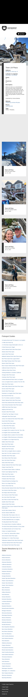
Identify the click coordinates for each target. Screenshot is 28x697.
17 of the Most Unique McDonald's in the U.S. (12, 344)
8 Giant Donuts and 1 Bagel (8, 347)
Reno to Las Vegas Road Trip (9, 483)
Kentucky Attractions (6, 599)
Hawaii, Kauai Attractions (7, 580)
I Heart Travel (5, 687)
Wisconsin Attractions (7, 675)
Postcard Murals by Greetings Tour (10, 481)
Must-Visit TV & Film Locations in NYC (11, 453)
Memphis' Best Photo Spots (8, 446)
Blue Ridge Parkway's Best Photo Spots (11, 361)
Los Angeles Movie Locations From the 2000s (12, 434)
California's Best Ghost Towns (9, 370)
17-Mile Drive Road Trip (7, 342)
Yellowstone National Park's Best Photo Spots (12, 540)
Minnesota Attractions (7, 613)
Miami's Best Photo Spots (8, 448)
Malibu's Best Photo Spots (8, 441)
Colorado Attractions (6, 566)
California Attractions (6, 564)
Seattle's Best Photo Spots (8, 501)
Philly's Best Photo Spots (7, 474)
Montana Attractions (6, 620)
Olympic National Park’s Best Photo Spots (11, 465)
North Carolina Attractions (8, 636)
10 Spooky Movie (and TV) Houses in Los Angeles (13, 340)
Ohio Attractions (5, 640)
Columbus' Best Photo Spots (8, 377)
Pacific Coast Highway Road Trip (9, 471)
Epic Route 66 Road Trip (7, 395)
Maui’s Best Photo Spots (7, 444)
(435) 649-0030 (9, 106)
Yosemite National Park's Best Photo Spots (12, 542)
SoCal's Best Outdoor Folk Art (9, 510)
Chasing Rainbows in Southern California (11, 372)
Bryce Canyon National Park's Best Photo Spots (13, 365)
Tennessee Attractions (7, 656)
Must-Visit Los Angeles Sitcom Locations (11, 451)
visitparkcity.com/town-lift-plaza (13, 102)
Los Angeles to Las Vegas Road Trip (10, 439)
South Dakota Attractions (7, 654)
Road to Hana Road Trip (7, 485)
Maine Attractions (6, 603)
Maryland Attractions (6, 606)
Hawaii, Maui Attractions (7, 583)
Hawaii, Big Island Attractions (8, 578)
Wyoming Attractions (6, 677)
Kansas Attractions (6, 596)
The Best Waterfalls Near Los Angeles (10, 519)
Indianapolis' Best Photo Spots (9, 416)
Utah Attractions (5, 661)
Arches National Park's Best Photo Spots (11, 349)
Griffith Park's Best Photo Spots (9, 407)
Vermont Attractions (6, 663)
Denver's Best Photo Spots (8, 388)
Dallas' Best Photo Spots (7, 384)
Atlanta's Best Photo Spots (8, 351)
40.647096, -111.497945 (11, 75)
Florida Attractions (6, 573)
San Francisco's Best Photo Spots (10, 495)
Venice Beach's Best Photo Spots (9, 535)
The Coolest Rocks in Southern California (11, 524)
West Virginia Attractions (7, 673)
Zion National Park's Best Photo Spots (11, 545)
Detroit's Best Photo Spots (8, 391)
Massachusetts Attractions (8, 608)
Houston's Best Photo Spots (8, 411)
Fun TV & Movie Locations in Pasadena (11, 398)
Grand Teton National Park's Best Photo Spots (12, 402)
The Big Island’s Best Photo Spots (10, 521)
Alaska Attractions (6, 557)
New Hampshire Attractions (8, 626)
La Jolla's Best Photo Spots (8, 425)
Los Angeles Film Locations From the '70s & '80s (13, 430)
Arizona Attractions (6, 559)
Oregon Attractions (6, 645)
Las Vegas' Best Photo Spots (8, 428)
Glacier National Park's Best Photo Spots (11, 400)
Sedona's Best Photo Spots (8, 504)
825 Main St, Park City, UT (12, 71)
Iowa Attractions (5, 594)
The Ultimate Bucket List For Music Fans (11, 528)
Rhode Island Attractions (7, 650)
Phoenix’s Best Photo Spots (8, 476)
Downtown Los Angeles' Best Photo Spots (11, 393)
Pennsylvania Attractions (7, 647)
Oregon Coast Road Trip (7, 467)
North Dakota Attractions (7, 638)
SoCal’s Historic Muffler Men (8, 512)
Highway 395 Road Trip (7, 409)
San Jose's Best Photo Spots (8, 497)
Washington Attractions (7, 668)
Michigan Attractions (6, 610)
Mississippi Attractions (7, 615)
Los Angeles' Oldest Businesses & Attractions (12, 437)
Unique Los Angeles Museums (9, 531)
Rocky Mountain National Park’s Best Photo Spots (13, 488)
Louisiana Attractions (6, 601)
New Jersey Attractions (7, 629)
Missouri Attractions (6, 617)
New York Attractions (6, 633)
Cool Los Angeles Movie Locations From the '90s (13, 381)
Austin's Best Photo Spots (8, 354)
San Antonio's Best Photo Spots (9, 490)
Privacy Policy (5, 689)
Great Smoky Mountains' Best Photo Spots (12, 404)
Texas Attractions (6, 659)
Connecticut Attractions (7, 569)
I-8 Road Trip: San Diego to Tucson (10, 414)
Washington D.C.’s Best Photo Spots (10, 538)
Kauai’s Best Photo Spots (8, 421)
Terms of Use (5, 691)
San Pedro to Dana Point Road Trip (10, 499)
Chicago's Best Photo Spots (8, 374)
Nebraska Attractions (6, 622)
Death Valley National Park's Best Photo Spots (12, 386)
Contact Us (4, 694)
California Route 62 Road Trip (9, 368)
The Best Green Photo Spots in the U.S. (11, 517)
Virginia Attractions (6, 666)
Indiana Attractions (6, 592)
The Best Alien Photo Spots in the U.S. (11, 515)
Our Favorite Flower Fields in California (11, 469)
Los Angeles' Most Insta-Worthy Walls (10, 432)
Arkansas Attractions (6, 562)
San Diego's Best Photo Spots (9, 492)
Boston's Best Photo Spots (8, 363)
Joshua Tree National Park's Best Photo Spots (12, 418)
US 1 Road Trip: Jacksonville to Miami (10, 533)
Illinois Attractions (6, 589)
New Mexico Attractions (7, 631)
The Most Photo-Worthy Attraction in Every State (13, 526)
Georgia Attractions (6, 576)
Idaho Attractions (6, 587)
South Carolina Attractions (8, 652)
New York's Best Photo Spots (8, 460)
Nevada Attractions (6, 624)
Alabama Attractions (6, 555)
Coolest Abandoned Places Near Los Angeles (12, 379)
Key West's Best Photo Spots (8, 423)
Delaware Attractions (6, 571)
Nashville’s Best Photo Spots (8, 455)
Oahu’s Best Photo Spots (8, 462)
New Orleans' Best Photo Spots (9, 458)
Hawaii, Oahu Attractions (7, 585)
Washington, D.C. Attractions (8, 670)
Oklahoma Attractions (7, 643)
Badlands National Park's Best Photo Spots (12, 356)
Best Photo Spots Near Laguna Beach (11, 358)
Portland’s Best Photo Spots (8, 478)
